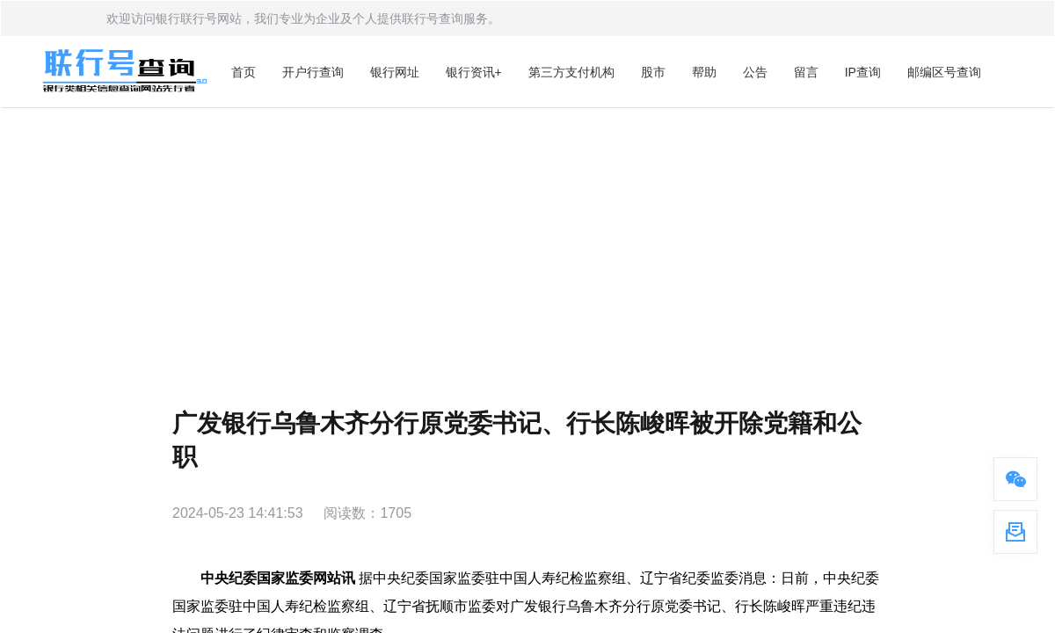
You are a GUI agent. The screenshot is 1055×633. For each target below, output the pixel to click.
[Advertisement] (527, 240)
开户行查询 (313, 72)
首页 (243, 72)
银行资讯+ (474, 72)
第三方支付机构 (571, 72)
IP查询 (863, 72)
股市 (653, 72)
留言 (806, 72)
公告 (755, 72)
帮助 (704, 72)
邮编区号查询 (944, 72)
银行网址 (394, 72)
